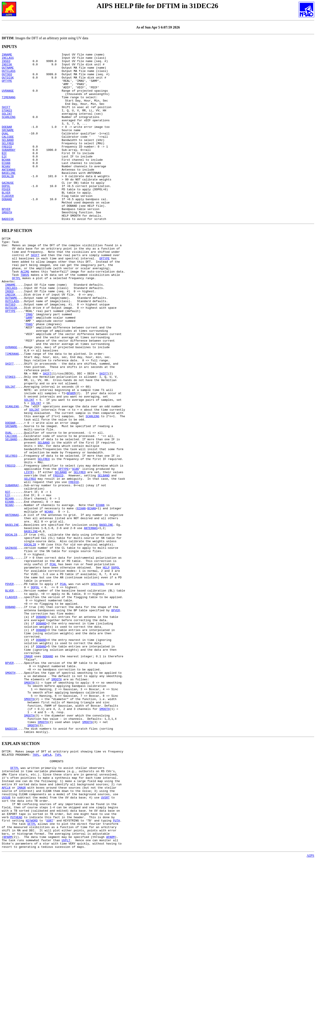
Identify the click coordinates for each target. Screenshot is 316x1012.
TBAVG (25, 316)
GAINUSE (8, 209)
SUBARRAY (8, 169)
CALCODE (8, 154)
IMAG (29, 363)
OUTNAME (8, 71)
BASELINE (8, 197)
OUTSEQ (7, 79)
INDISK (7, 67)
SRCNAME (8, 146)
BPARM (71, 458)
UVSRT (105, 940)
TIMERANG (8, 106)
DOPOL (6, 213)
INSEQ (6, 63)
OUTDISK (8, 83)
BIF (4, 173)
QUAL (5, 150)
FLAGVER (8, 225)
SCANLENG (8, 130)
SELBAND (8, 158)
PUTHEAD (16, 964)
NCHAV (6, 189)
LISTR (28, 553)
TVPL (58, 889)
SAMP (29, 367)
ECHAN (6, 185)
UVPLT (66, 991)
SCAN (75, 549)
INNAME (7, 55)
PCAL (53, 663)
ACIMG (25, 312)
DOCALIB (8, 201)
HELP (106, 667)
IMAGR (28, 774)
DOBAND (7, 229)
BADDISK (8, 252)
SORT (49, 968)
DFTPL (16, 320)
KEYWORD (32, 968)
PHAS (29, 375)
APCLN (6, 928)
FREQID (7, 165)
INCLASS (8, 59)
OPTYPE (7, 87)
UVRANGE (8, 98)
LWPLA (47, 889)
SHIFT (6, 118)
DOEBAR (7, 142)
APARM (110, 987)
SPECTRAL (97, 687)
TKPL (35, 889)
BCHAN (6, 181)
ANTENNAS (8, 193)
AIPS (310, 1008)
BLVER (6, 221)
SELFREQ (8, 162)
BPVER (6, 240)
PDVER (6, 217)
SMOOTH (7, 244)
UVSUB (6, 940)
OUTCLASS (8, 75)
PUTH (116, 968)
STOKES (7, 122)
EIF (4, 177)
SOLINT (7, 126)
